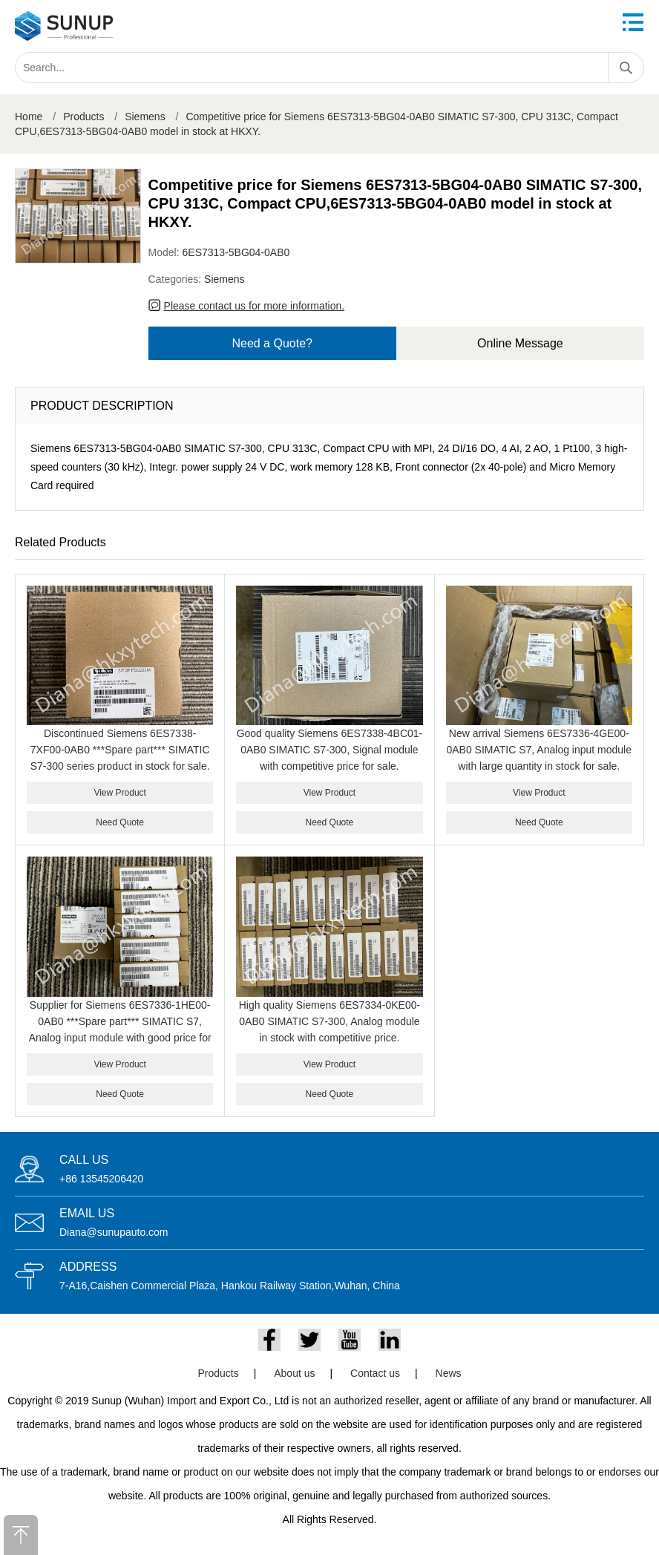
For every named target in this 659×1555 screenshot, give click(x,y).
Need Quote (120, 822)
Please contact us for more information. (254, 306)
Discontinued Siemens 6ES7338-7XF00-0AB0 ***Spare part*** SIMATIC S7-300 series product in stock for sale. (120, 749)
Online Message (520, 343)
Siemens (145, 116)
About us (294, 1373)
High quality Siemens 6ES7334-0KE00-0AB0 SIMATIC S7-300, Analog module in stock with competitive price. (329, 1021)
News (449, 1373)
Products (83, 116)
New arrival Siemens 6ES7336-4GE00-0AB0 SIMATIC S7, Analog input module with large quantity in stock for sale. (539, 749)
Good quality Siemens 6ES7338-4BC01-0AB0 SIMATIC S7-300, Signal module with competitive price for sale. (330, 749)
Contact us (375, 1373)
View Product (119, 793)
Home (28, 116)
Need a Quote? (272, 343)
